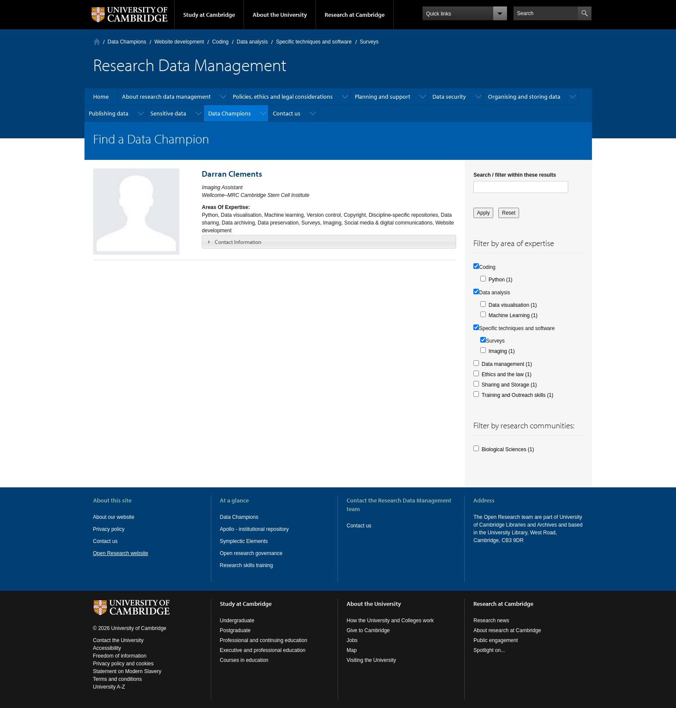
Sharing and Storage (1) (509, 385)
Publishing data (108, 113)
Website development (179, 42)
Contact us (286, 113)
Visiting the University (371, 660)
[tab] (329, 242)
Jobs (352, 640)
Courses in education (244, 660)
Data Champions (127, 42)
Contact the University (118, 640)
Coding (220, 42)
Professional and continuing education (263, 640)
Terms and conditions (117, 679)
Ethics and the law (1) (506, 374)
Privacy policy (109, 529)
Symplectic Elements (244, 541)
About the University (280, 15)
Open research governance (251, 553)
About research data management (166, 96)
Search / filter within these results (514, 175)
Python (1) (500, 280)
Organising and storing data (524, 96)
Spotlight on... (489, 650)
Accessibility (107, 648)
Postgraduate (235, 630)
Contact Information (238, 241)
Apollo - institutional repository (254, 529)
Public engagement (495, 640)
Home (96, 41)
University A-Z (109, 687)
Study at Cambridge (209, 15)
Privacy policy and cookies (123, 664)
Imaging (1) (501, 351)
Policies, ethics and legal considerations (283, 96)
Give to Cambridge (368, 630)
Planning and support (382, 96)
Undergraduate (237, 621)
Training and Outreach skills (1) (517, 395)
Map (352, 650)
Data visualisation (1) (512, 305)
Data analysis (252, 42)
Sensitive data (168, 113)
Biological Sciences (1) (508, 449)
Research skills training (246, 565)
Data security (449, 96)
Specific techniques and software (313, 42)
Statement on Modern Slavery (127, 671)
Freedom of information (120, 656)
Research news (491, 621)
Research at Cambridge (355, 15)
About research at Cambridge (507, 630)
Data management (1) (507, 364)
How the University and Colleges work (390, 621)
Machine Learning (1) (512, 315)
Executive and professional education (263, 650)
